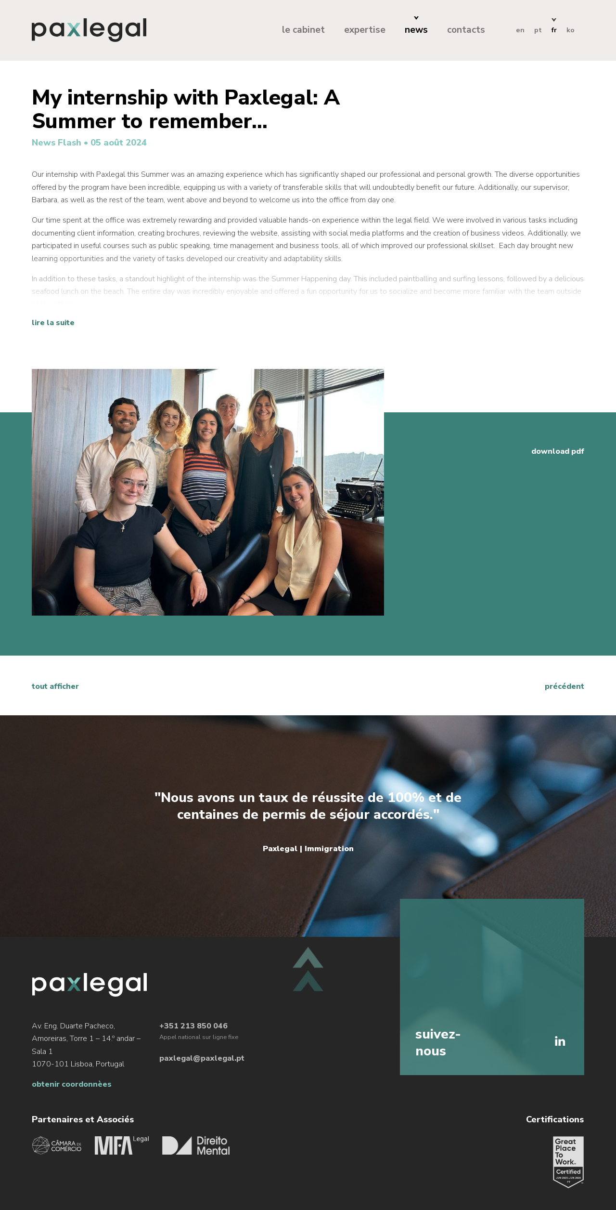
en (520, 30)
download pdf (557, 451)
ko (570, 30)
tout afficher (55, 686)
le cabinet (303, 30)
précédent (564, 686)
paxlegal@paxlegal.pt (201, 1059)
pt (538, 30)
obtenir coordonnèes (72, 1085)
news (416, 30)
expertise (364, 30)
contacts (466, 30)
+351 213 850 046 (193, 1027)
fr (554, 30)
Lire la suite (53, 322)
